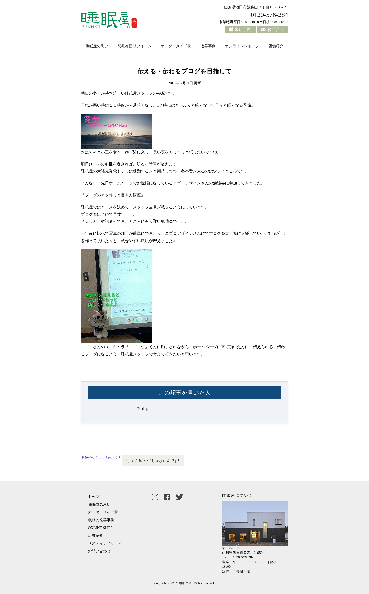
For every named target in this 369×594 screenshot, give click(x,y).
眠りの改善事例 (101, 520)
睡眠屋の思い (97, 46)
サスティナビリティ (105, 543)
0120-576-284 (269, 14)
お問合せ (275, 29)
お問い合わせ (99, 551)
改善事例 (208, 46)
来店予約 (242, 29)
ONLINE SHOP (100, 528)
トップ (93, 497)
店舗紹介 (275, 46)
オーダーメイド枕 (176, 46)
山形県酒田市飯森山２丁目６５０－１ (256, 7)
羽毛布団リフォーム (135, 46)
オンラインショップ (242, 46)
